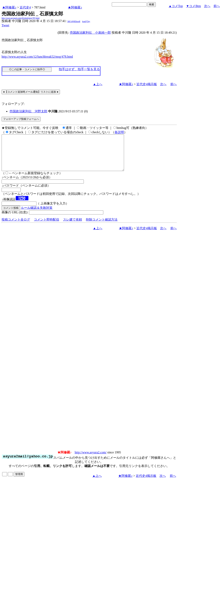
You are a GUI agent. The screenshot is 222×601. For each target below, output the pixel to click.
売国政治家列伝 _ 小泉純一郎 (90, 32)
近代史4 (25, 7)
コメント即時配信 (46, 226)
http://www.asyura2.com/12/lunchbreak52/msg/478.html (37, 56)
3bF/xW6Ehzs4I (73, 21)
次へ (207, 6)
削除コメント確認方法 (102, 226)
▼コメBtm (193, 6)
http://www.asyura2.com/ (91, 459)
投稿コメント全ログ (16, 226)
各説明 (119, 132)
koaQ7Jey (86, 21)
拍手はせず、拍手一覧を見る (79, 69)
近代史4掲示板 (146, 84)
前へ (217, 6)
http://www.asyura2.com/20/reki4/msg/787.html (20, 18)
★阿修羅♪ (9, 7)
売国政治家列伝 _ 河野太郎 (28, 111)
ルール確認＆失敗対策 (36, 214)
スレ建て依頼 (72, 226)
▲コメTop (176, 6)
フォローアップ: (13, 103)
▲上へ (97, 84)
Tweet (5, 25)
